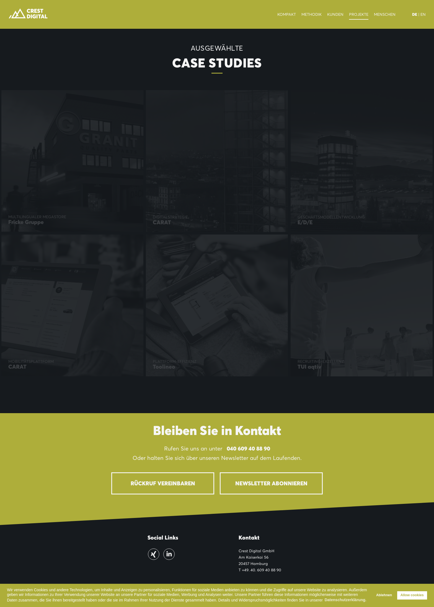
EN (423, 14)
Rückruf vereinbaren (163, 483)
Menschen (385, 14)
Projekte (358, 14)
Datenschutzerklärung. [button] (345, 600)
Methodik (311, 14)
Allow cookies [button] (412, 595)
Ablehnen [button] (384, 595)
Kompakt (286, 14)
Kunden (335, 14)
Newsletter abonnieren (271, 483)
